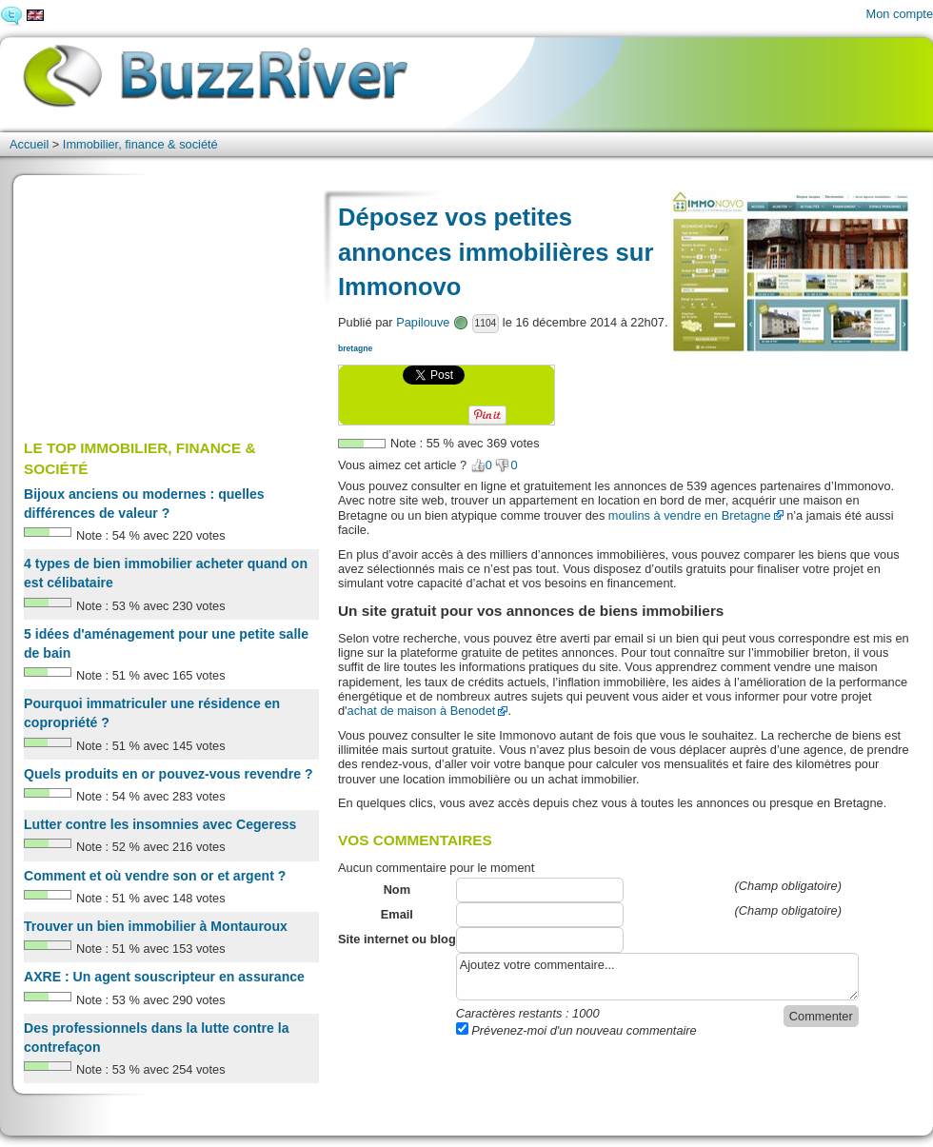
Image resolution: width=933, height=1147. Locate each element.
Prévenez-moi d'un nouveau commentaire (576, 1030)
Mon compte (899, 14)
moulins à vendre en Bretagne (689, 515)
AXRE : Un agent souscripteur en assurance (164, 976)
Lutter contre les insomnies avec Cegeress (160, 824)
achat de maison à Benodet (421, 710)
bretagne (355, 348)
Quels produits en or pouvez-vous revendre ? (168, 773)
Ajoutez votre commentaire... (657, 976)
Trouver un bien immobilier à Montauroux (156, 926)
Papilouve (422, 322)
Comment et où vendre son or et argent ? (155, 875)
